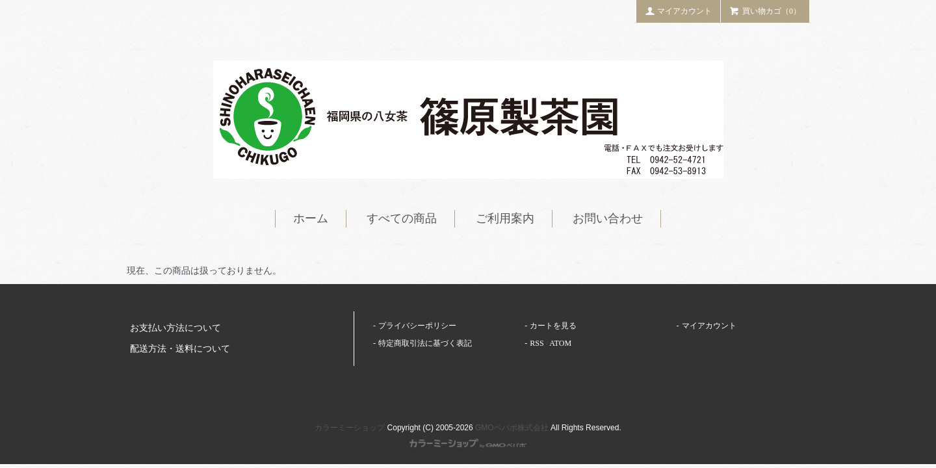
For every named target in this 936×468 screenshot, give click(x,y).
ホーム (310, 218)
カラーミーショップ (350, 427)
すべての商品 (402, 218)
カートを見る (553, 325)
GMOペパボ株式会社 (512, 427)
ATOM (560, 343)
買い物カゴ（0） (765, 10)
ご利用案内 (505, 218)
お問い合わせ (608, 218)
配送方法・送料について (180, 349)
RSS (536, 343)
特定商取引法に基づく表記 (425, 343)
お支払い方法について (175, 328)
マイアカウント (678, 10)
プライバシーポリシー (417, 325)
